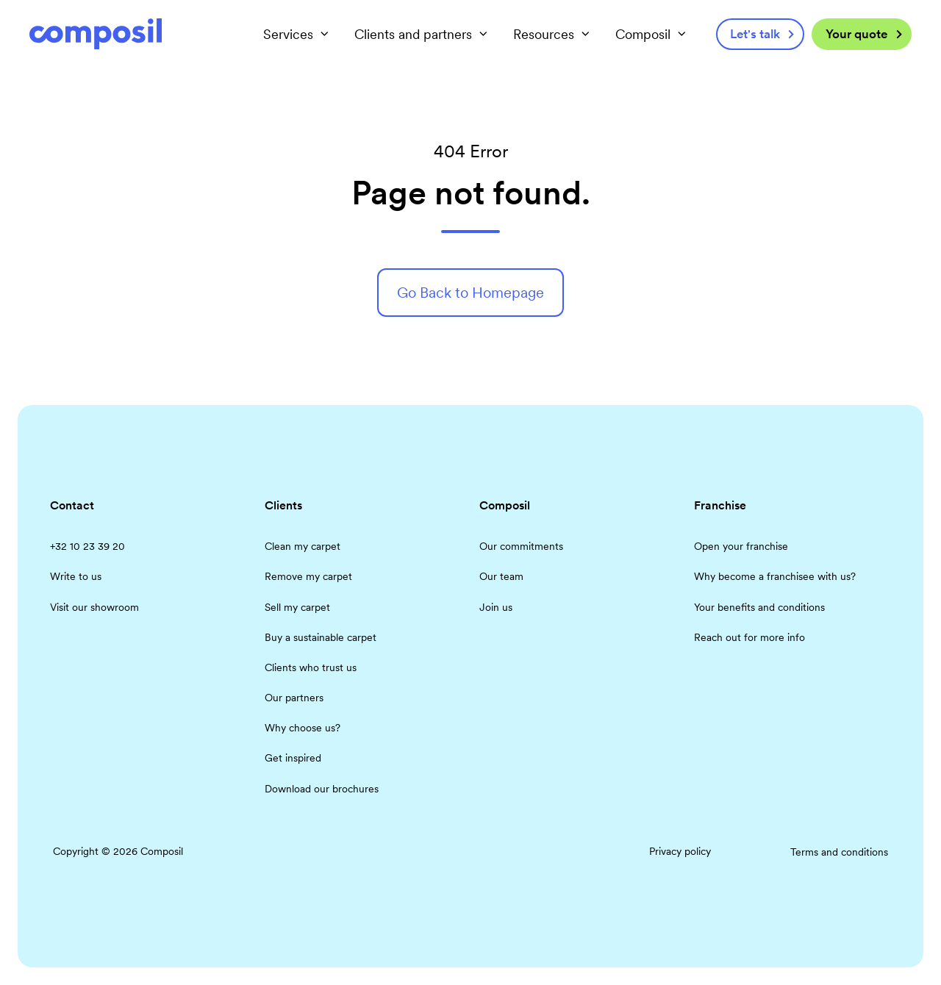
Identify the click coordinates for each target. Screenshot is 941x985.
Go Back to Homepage (470, 292)
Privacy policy (680, 851)
